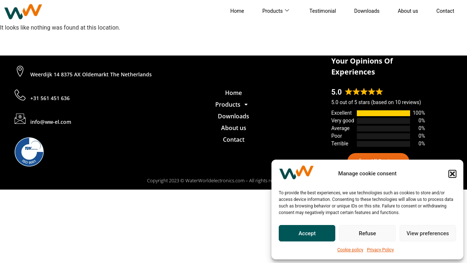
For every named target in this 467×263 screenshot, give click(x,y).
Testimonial (322, 11)
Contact (445, 11)
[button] (452, 174)
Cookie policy (350, 249)
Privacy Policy (380, 249)
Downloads (367, 11)
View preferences (427, 233)
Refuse (367, 233)
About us (408, 11)
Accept (307, 233)
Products (275, 11)
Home (237, 11)
